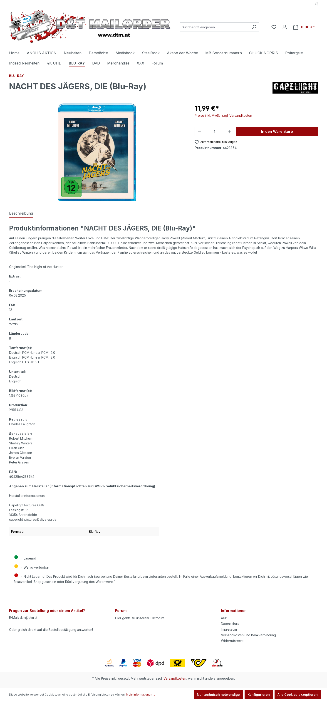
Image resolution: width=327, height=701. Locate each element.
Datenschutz (230, 624)
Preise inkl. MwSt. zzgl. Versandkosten (223, 115)
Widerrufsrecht (232, 641)
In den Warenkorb (277, 131)
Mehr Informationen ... (140, 694)
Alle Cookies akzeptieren (297, 694)
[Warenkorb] (304, 27)
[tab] (21, 213)
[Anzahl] (214, 131)
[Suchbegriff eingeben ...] (214, 27)
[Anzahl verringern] (199, 131)
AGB (224, 618)
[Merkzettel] (273, 27)
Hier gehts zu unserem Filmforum (139, 618)
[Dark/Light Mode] (316, 4)
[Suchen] (254, 27)
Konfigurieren (259, 694)
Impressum (229, 629)
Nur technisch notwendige (218, 694)
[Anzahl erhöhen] (230, 131)
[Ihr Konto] (284, 27)
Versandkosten (175, 678)
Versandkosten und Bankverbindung (248, 635)
